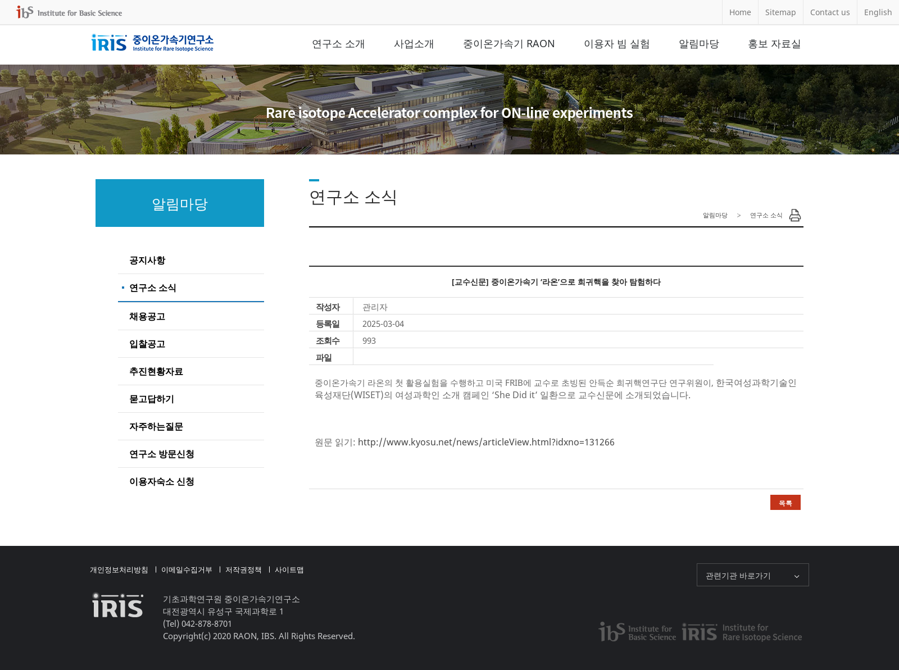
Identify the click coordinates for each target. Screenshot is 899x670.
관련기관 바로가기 (738, 575)
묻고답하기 (151, 399)
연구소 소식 (152, 287)
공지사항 (147, 260)
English (878, 12)
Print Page (795, 215)
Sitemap (780, 12)
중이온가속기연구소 (152, 43)
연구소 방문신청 (161, 454)
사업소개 (414, 43)
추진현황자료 (156, 371)
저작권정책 (243, 569)
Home (740, 12)
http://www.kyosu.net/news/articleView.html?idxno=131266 (486, 442)
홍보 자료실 (774, 43)
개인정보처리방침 (119, 569)
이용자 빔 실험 (617, 43)
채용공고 (147, 316)
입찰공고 (147, 344)
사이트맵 (289, 569)
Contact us (830, 12)
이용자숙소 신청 (161, 481)
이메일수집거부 (186, 569)
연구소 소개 (338, 43)
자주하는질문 (156, 426)
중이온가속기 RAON (509, 43)
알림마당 (699, 43)
